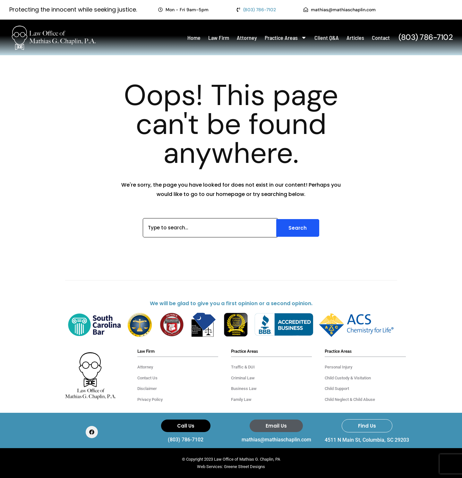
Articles (355, 37)
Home (194, 37)
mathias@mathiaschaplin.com (276, 440)
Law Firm (218, 37)
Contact (381, 37)
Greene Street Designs (244, 466)
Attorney (247, 37)
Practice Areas (286, 37)
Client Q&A (326, 37)
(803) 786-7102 (185, 440)
